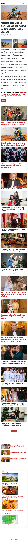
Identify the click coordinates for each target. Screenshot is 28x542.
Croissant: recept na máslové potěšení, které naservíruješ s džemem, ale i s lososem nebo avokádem (12, 497)
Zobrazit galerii (24, 46)
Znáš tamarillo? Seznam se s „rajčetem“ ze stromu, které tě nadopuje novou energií (12, 511)
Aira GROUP (16, 539)
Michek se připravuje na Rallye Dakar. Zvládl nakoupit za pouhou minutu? (14, 94)
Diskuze (3, 100)
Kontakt (14, 533)
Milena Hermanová (7, 35)
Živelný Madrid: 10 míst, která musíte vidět (9, 483)
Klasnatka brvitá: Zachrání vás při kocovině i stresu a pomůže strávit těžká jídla (13, 525)
